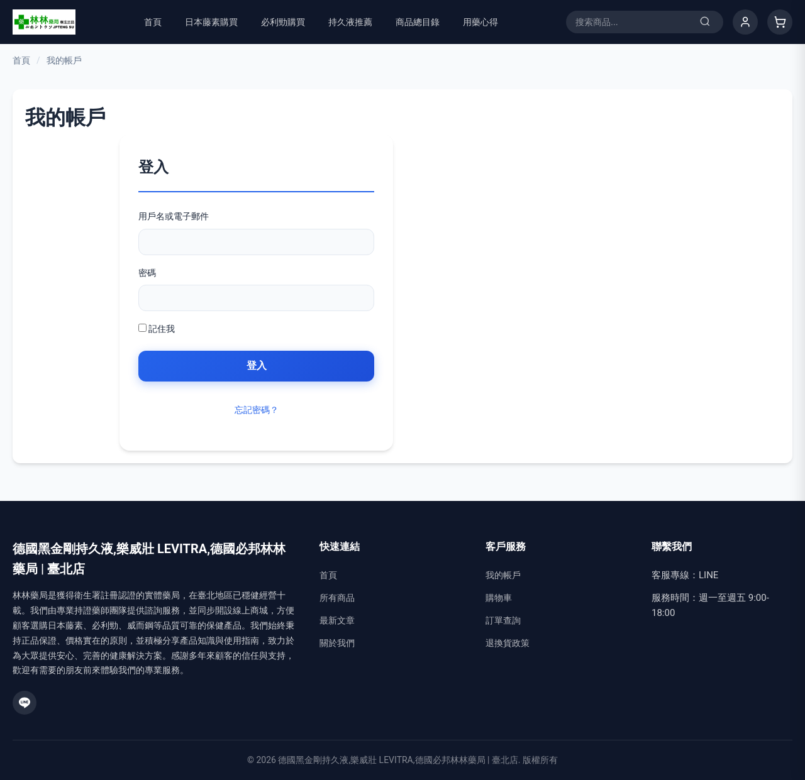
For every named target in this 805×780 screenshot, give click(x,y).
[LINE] (24, 703)
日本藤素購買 (211, 22)
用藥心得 (480, 22)
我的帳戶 (503, 575)
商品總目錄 (418, 22)
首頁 (153, 22)
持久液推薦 (350, 22)
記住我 (156, 329)
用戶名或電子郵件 (173, 216)
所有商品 (337, 598)
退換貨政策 (508, 643)
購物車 (499, 598)
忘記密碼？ (257, 410)
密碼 (147, 273)
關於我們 (337, 643)
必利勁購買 (283, 22)
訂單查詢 (503, 620)
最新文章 (337, 620)
